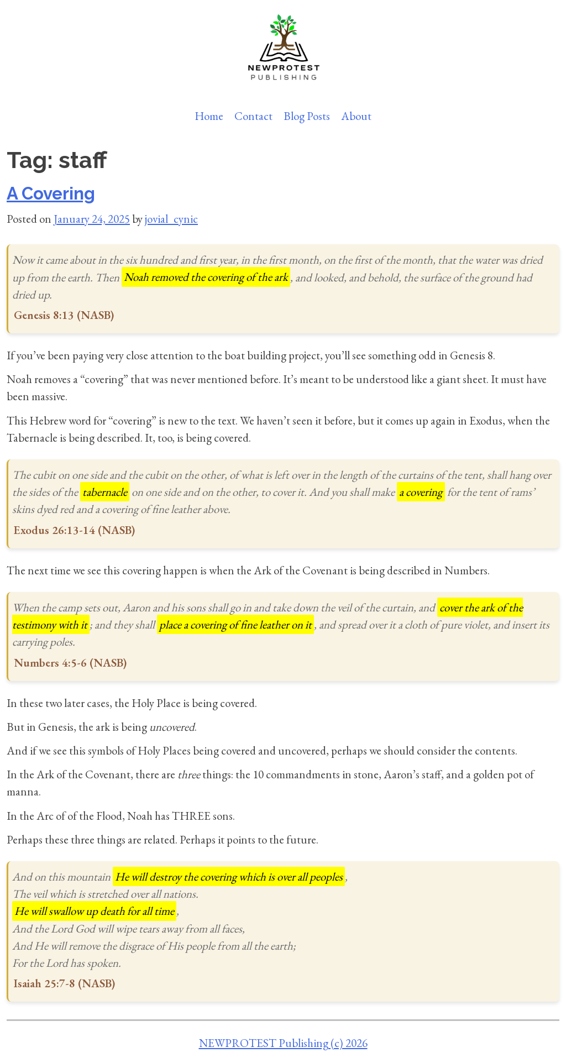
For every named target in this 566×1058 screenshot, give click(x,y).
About (356, 115)
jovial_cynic (171, 218)
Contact (253, 115)
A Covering (51, 193)
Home (209, 115)
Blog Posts (307, 115)
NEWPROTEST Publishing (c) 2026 (283, 1042)
